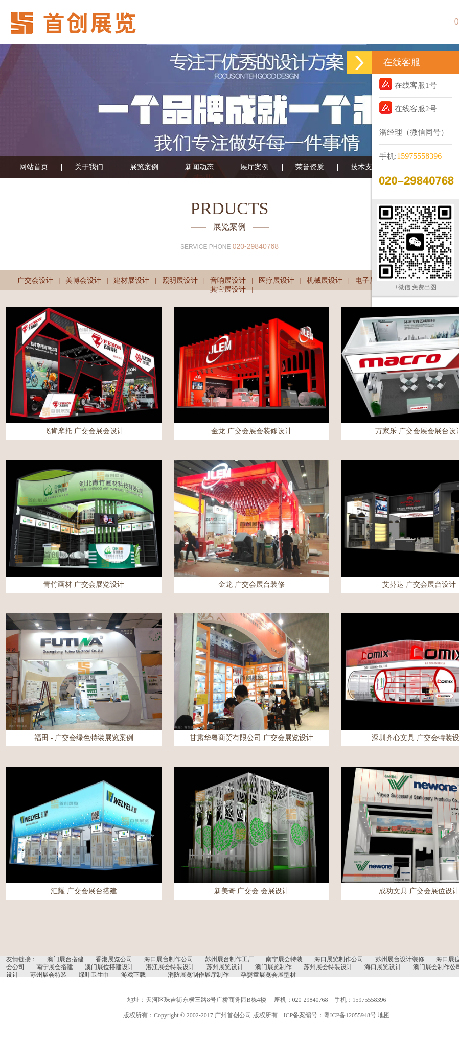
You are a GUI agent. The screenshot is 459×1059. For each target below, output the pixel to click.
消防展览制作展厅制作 (198, 974)
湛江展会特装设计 (170, 967)
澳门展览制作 (273, 967)
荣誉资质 (309, 167)
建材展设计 (131, 280)
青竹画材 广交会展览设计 (83, 584)
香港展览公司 (114, 959)
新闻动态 (199, 167)
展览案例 (144, 167)
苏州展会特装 (48, 974)
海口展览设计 (382, 967)
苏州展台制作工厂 (229, 959)
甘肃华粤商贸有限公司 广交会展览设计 (251, 738)
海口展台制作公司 (168, 959)
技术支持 (365, 167)
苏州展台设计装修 (399, 959)
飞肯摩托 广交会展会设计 (83, 431)
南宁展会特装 (284, 959)
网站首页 (33, 167)
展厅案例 (254, 167)
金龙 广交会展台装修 (251, 584)
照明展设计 (180, 280)
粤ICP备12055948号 (350, 1015)
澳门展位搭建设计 (109, 967)
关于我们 (89, 167)
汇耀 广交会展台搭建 (84, 891)
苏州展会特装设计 (328, 967)
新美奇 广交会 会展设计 (251, 891)
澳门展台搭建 (65, 959)
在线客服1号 (408, 84)
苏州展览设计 (224, 967)
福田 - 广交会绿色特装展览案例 (83, 738)
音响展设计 (228, 280)
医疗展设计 (276, 280)
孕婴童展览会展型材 (268, 974)
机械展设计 (324, 280)
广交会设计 (35, 280)
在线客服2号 (408, 107)
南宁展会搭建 (54, 967)
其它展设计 (228, 289)
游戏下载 (133, 974)
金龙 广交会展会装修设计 (251, 431)
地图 (384, 1015)
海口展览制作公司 (338, 959)
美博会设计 (83, 280)
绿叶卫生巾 (94, 974)
